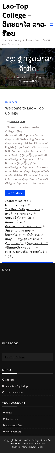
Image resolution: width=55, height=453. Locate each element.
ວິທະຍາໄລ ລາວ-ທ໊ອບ (18, 230)
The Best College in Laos (22, 209)
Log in (9, 412)
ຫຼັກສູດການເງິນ (14, 243)
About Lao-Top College (17, 386)
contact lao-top (18, 201)
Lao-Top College (15, 357)
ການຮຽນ (26, 213)
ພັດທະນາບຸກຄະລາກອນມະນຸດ (23, 226)
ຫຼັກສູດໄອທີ (38, 251)
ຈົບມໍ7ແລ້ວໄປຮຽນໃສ (18, 218)
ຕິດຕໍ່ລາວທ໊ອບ (13, 222)
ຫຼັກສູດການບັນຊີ (29, 239)
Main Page (11, 102)
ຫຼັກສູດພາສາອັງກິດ (16, 251)
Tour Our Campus (14, 392)
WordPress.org (13, 431)
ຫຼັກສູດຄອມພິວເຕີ (37, 243)
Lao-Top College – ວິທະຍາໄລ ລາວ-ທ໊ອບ (24, 19)
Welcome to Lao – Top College (24, 110)
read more (15, 193)
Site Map (9, 379)
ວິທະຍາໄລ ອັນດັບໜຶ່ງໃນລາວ (22, 235)
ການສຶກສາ (11, 213)
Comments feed (14, 425)
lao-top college (15, 205)
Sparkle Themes (20, 446)
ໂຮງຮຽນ (10, 256)
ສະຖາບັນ (10, 239)
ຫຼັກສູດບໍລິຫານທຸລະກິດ (21, 247)
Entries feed (12, 418)
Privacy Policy (36, 446)
